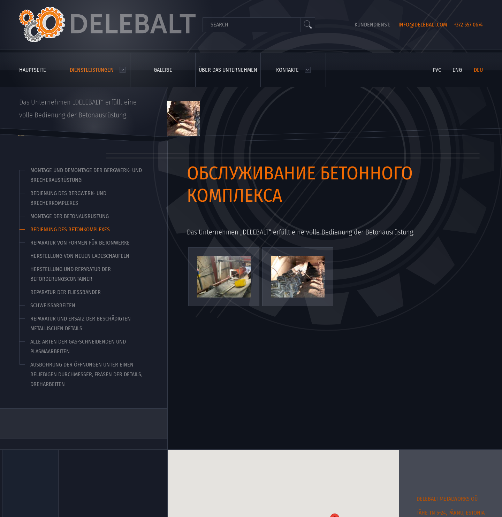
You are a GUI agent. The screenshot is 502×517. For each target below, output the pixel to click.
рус (437, 70)
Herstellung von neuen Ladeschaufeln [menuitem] (79, 256)
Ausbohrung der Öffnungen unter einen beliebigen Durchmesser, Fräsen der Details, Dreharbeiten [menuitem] (86, 374)
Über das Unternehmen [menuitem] (228, 70)
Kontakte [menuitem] (287, 70)
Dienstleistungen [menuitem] (92, 70)
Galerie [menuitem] (163, 70)
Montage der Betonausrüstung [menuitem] (69, 216)
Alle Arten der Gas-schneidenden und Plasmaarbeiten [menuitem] (78, 346)
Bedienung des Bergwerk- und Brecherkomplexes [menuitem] (68, 198)
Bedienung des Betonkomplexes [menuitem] (70, 229)
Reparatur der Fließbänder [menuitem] (65, 292)
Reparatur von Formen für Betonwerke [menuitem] (80, 242)
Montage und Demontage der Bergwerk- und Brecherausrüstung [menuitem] (86, 175)
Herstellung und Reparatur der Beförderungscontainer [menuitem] (70, 274)
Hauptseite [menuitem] (32, 70)
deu (478, 70)
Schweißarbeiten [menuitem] (52, 305)
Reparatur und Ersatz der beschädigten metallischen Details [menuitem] (80, 323)
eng (457, 70)
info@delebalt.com (422, 24)
